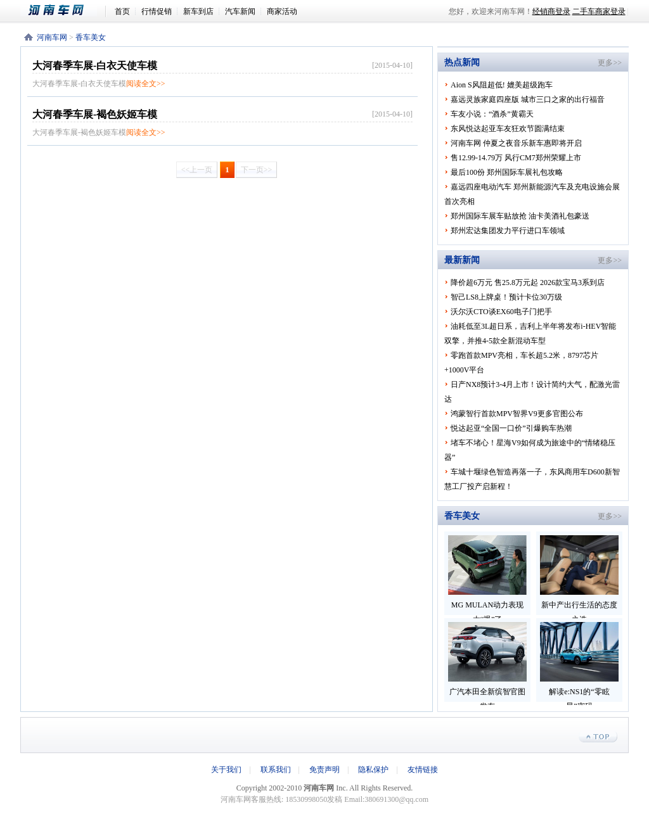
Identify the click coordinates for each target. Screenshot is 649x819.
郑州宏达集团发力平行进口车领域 (508, 230)
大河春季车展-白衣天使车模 (94, 65)
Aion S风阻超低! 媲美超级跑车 (502, 84)
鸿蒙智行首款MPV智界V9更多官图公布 (517, 413)
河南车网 (62, 10)
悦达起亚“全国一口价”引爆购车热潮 (511, 428)
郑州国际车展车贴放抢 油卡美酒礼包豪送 (520, 216)
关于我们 (226, 769)
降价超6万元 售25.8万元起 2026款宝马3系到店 (528, 282)
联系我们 (275, 769)
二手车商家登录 (599, 11)
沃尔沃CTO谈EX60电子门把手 (501, 311)
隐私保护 (373, 769)
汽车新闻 (240, 11)
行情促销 (156, 11)
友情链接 (423, 769)
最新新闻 (462, 260)
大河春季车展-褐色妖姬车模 (94, 114)
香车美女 (90, 37)
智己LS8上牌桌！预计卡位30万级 (506, 297)
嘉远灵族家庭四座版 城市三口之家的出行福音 (528, 99)
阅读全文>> (145, 83)
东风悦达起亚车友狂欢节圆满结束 (508, 128)
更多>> (610, 62)
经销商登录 (551, 11)
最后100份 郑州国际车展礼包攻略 (507, 172)
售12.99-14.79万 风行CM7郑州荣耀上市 (516, 157)
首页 (122, 11)
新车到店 (198, 11)
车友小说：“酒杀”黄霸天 (492, 114)
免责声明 (324, 769)
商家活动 (282, 11)
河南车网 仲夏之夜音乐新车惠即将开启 (516, 143)
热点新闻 (462, 62)
